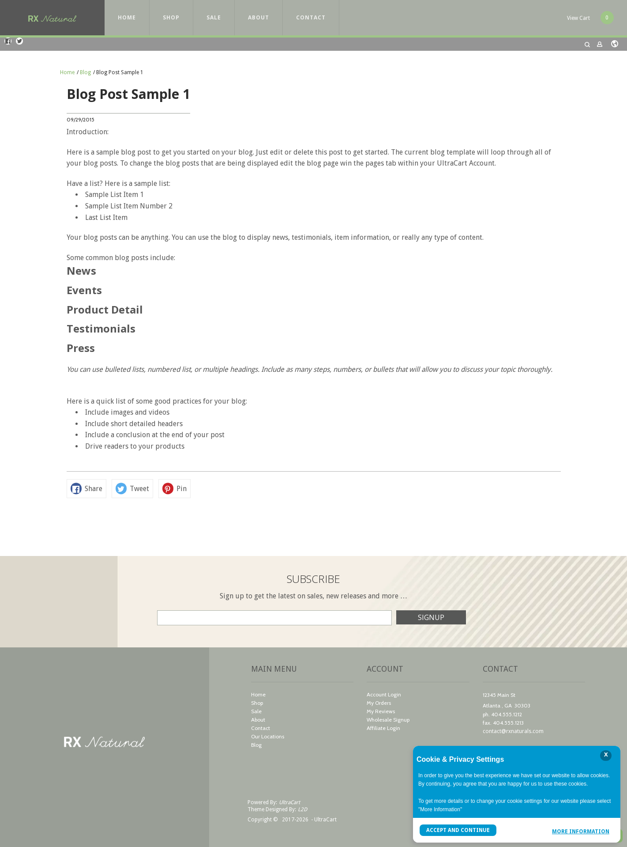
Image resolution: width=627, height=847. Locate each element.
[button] (590, 17)
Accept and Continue (458, 830)
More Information (580, 831)
